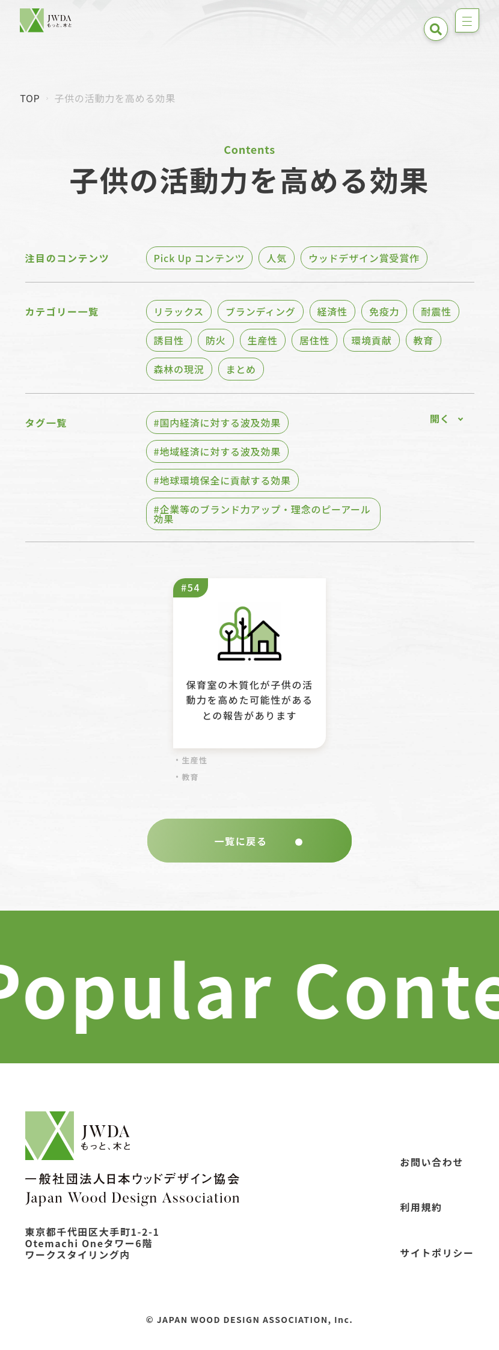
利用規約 (421, 1207)
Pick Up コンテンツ (199, 258)
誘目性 (169, 340)
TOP (30, 98)
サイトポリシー (437, 1252)
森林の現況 (179, 369)
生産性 (263, 340)
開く (440, 418)
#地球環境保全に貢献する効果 (222, 480)
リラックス (179, 311)
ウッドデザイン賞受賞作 (364, 258)
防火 (216, 340)
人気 (276, 258)
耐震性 (436, 311)
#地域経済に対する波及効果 (217, 451)
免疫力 (384, 311)
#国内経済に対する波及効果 (217, 422)
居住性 (314, 340)
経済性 (332, 311)
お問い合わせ (432, 1162)
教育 (424, 340)
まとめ (241, 369)
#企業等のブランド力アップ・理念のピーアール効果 (262, 514)
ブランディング (260, 311)
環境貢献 (371, 340)
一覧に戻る (258, 841)
